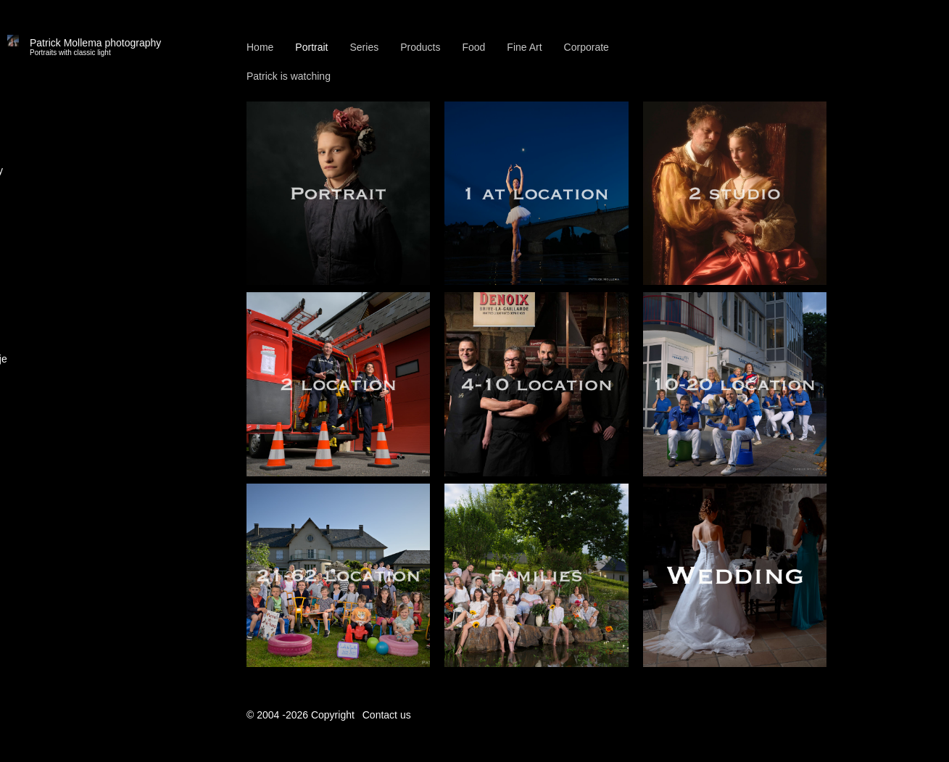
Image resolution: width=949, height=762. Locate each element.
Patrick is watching (288, 76)
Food (473, 47)
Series (363, 47)
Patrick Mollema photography (95, 47)
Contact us (386, 715)
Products (420, 47)
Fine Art (524, 47)
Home (259, 47)
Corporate (586, 47)
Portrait (311, 47)
